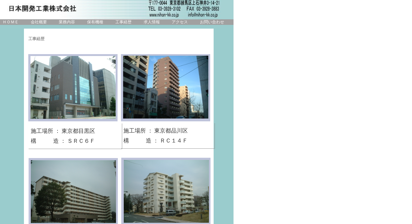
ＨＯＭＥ (10, 22)
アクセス (180, 22)
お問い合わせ (212, 22)
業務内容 (67, 22)
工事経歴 (123, 22)
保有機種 (95, 22)
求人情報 (152, 22)
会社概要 (39, 22)
